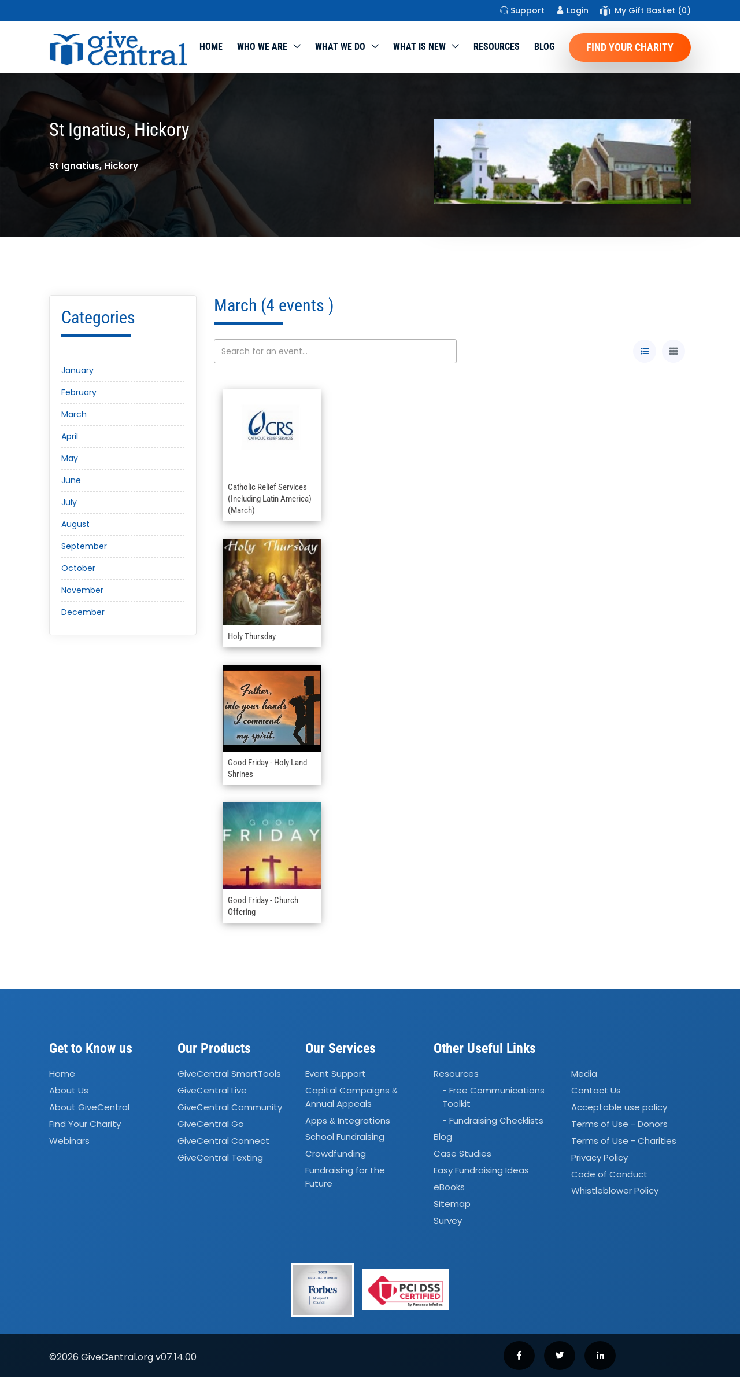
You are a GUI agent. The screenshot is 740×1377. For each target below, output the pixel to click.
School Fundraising (344, 1137)
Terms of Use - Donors (619, 1124)
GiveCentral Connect (223, 1141)
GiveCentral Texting (220, 1157)
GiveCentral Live (212, 1090)
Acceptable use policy (619, 1107)
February (79, 392)
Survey (448, 1220)
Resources (496, 46)
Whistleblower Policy (614, 1191)
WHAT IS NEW (419, 46)
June (71, 480)
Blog (544, 46)
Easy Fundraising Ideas (481, 1170)
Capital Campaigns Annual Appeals (351, 1097)
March (74, 414)
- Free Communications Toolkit (493, 1097)
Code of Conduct (609, 1174)
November (82, 590)
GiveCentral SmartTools (229, 1074)
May (69, 458)
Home (211, 46)
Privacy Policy (599, 1157)
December (83, 612)
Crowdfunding (335, 1154)
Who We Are (262, 46)
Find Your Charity (630, 47)
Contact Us (596, 1090)
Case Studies (462, 1154)
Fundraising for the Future (345, 1177)
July (69, 502)
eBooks (449, 1187)
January (77, 370)
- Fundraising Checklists (492, 1120)
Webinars (69, 1141)
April (69, 436)
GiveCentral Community (229, 1107)
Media (584, 1074)
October (78, 568)
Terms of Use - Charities (623, 1141)
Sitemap (452, 1204)
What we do (340, 46)
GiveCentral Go (210, 1124)
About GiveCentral (89, 1107)
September (84, 546)
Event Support (335, 1074)
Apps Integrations (347, 1120)
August (75, 524)
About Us (68, 1090)
